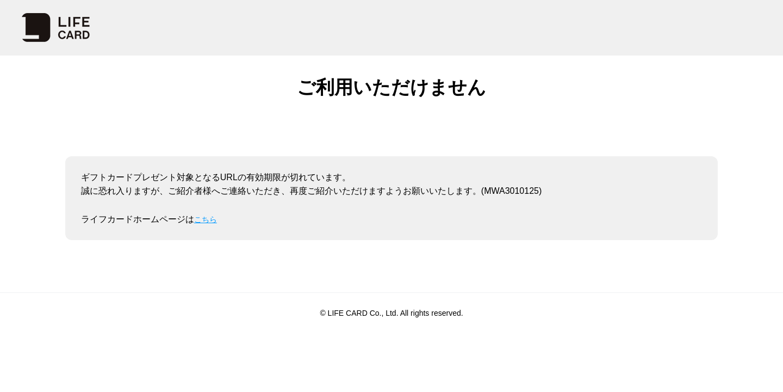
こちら (207, 219)
